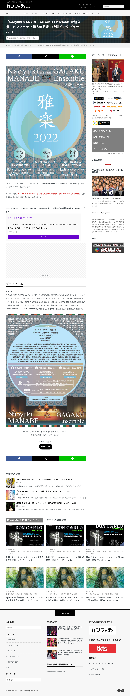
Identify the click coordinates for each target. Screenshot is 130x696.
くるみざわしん (13, 594)
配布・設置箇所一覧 (101, 137)
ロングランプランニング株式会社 (102, 664)
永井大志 (34, 38)
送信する (43, 237)
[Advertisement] (46, 258)
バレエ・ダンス (13, 646)
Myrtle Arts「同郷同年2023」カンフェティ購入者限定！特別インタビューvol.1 (64, 599)
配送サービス (98, 143)
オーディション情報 (65, 13)
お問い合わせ (95, 675)
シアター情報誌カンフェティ (28, 13)
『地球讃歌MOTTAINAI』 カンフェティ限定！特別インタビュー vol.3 (44, 480)
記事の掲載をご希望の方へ (56, 672)
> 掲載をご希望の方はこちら (115, 154)
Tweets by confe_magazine (101, 213)
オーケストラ (20, 551)
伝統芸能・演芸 (24, 38)
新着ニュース (10, 13)
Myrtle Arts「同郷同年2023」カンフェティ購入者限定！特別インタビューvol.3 (24, 599)
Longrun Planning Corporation (28, 691)
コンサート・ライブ (14, 657)
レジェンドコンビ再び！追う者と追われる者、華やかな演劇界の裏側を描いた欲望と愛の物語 (70, 653)
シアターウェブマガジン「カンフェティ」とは (85, 6)
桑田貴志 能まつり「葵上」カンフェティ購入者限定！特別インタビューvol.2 (46, 503)
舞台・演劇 (33, 594)
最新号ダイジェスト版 (102, 131)
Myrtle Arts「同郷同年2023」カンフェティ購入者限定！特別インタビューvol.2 (104, 599)
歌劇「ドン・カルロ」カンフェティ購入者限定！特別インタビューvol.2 (25, 559)
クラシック (36, 551)
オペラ (29, 551)
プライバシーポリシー (98, 669)
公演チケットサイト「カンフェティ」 (88, 13)
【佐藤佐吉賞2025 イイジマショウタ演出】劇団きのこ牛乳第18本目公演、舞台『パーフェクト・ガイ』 (70, 641)
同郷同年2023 (24, 594)
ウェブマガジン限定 (48, 13)
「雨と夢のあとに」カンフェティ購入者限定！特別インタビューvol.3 (43, 492)
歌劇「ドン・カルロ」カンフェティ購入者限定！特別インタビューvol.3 (65, 559)
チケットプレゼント (101, 149)
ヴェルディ (11, 551)
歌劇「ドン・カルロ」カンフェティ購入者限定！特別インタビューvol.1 (105, 559)
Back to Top (65, 614)
